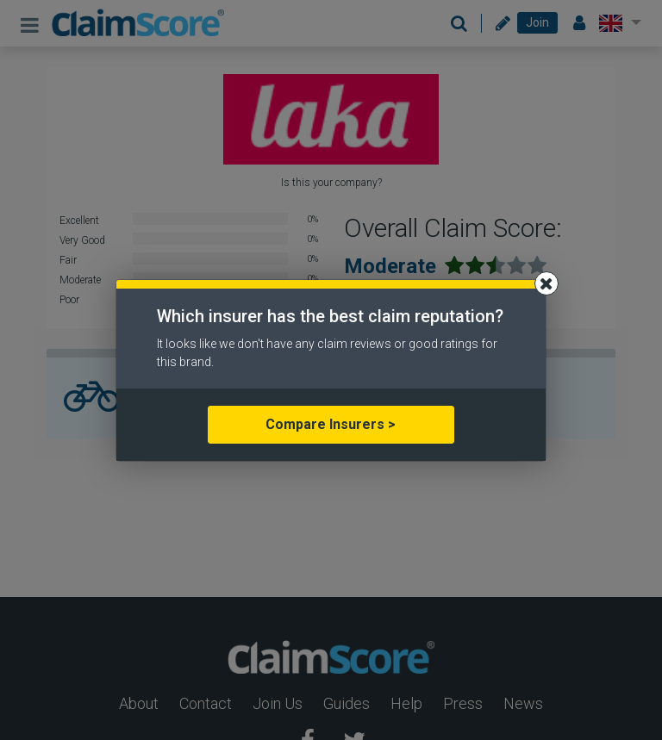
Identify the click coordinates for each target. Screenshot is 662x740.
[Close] (546, 283)
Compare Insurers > (330, 424)
